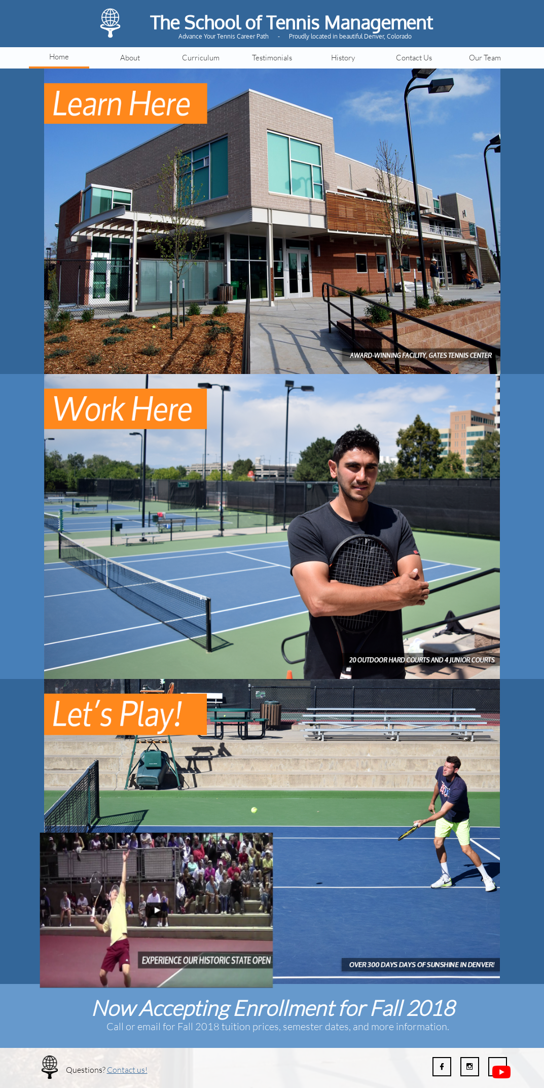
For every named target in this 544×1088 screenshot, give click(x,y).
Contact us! (127, 1070)
